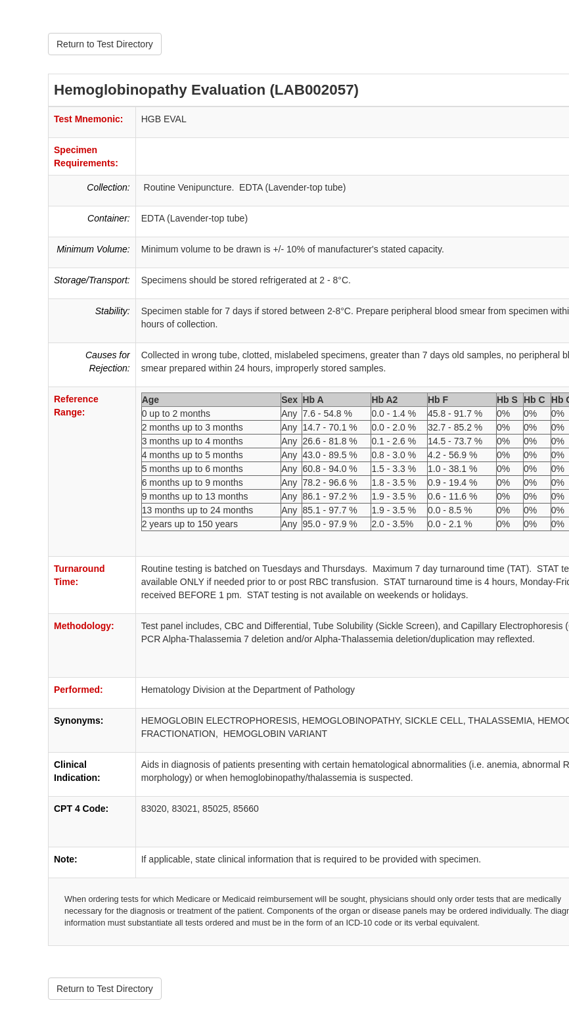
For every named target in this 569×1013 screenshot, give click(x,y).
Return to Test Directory (105, 44)
